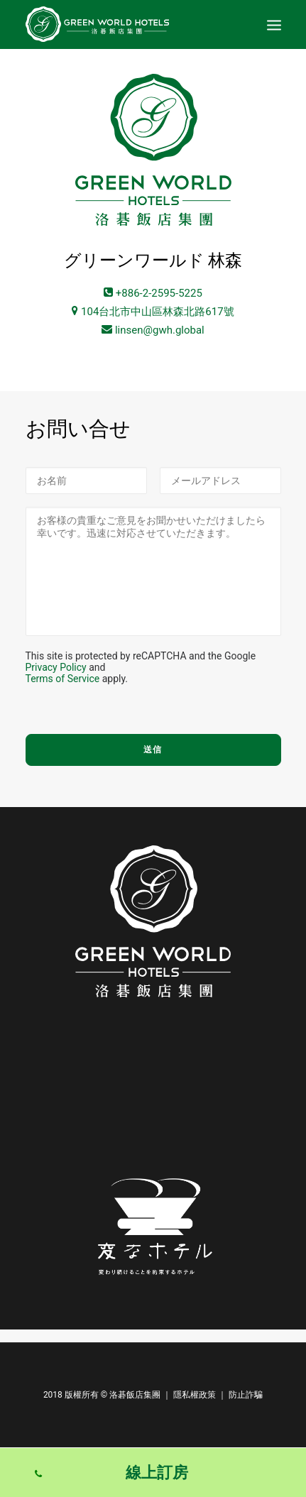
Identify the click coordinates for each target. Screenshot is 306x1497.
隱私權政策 (194, 1395)
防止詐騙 (246, 1395)
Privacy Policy (56, 667)
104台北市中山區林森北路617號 (153, 311)
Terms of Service (63, 678)
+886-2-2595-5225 (153, 293)
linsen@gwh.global (153, 330)
